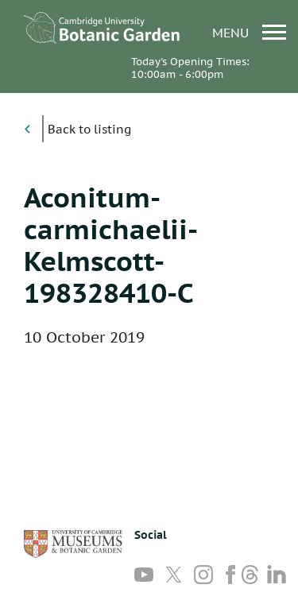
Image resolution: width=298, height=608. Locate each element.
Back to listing (89, 129)
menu (249, 32)
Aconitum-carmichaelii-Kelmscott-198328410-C (111, 245)
